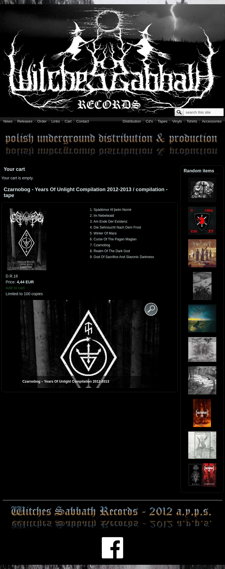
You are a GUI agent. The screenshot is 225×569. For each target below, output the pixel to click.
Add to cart (15, 288)
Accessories (212, 121)
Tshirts (191, 121)
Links (55, 121)
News (8, 121)
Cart (68, 121)
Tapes (163, 121)
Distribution (132, 121)
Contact (82, 121)
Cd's (149, 121)
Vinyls (177, 121)
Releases (24, 121)
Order (42, 121)
